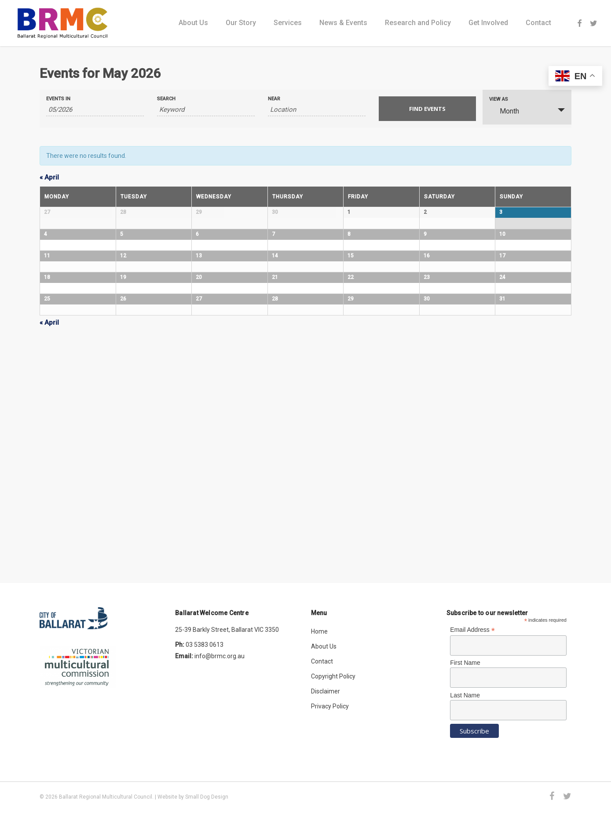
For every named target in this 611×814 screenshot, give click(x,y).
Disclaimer (325, 691)
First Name (465, 663)
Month (504, 110)
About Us (324, 646)
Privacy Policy (330, 706)
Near (274, 98)
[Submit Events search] (427, 108)
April (49, 177)
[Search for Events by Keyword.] (206, 109)
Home (319, 631)
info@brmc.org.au (219, 656)
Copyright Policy (333, 676)
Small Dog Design (206, 797)
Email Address (472, 630)
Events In (58, 98)
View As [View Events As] (498, 99)
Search (166, 98)
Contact (322, 661)
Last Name (465, 695)
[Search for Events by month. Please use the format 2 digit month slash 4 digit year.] (95, 109)
